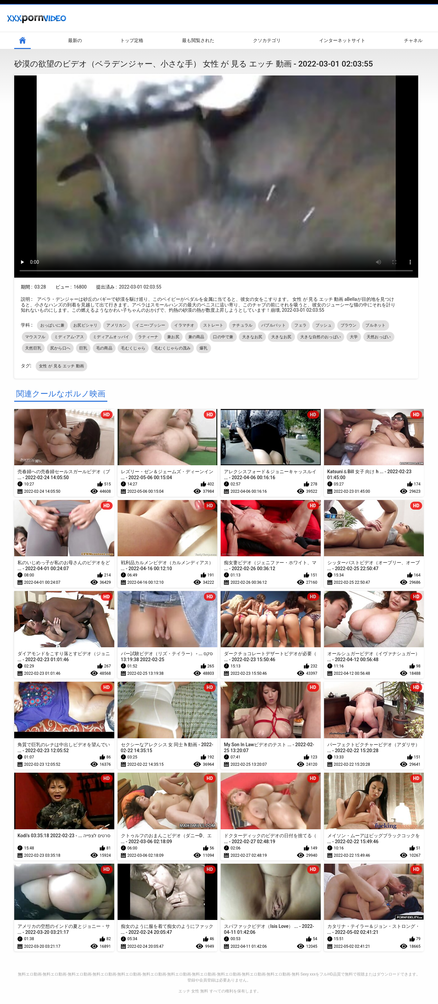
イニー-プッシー (150, 325)
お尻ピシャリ (85, 325)
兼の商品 (196, 337)
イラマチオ (184, 325)
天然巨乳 (33, 348)
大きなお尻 (252, 337)
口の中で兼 (223, 337)
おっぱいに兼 (52, 325)
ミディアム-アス (69, 337)
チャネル (413, 40)
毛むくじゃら (133, 348)
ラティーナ (148, 337)
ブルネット (375, 325)
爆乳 (204, 348)
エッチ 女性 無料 (193, 991)
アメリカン (116, 325)
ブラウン (349, 325)
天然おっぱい (379, 337)
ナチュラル (242, 325)
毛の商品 (104, 348)
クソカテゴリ (267, 40)
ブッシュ (323, 325)
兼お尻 (173, 337)
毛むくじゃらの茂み (172, 348)
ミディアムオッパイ (111, 337)
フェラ (300, 325)
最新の (75, 40)
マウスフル (35, 337)
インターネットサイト (342, 40)
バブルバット (273, 325)
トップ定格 (131, 40)
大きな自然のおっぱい (320, 337)
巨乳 (83, 348)
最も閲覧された (198, 40)
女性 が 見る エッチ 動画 (61, 366)
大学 (354, 337)
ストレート (213, 325)
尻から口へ (60, 348)
